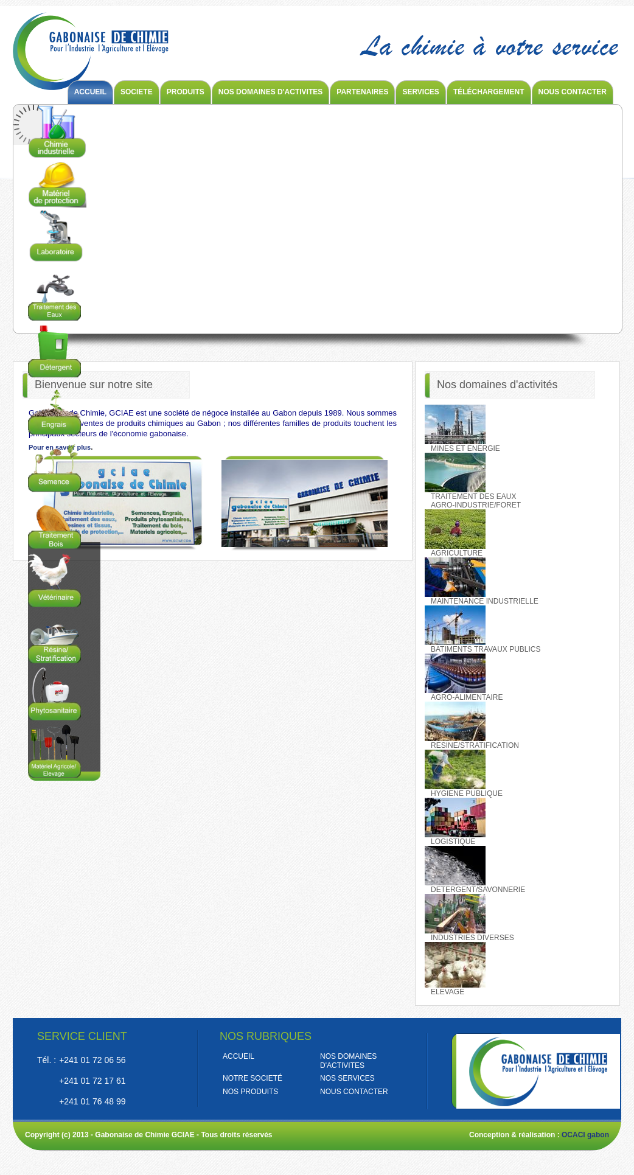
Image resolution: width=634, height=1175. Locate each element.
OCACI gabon (585, 1135)
